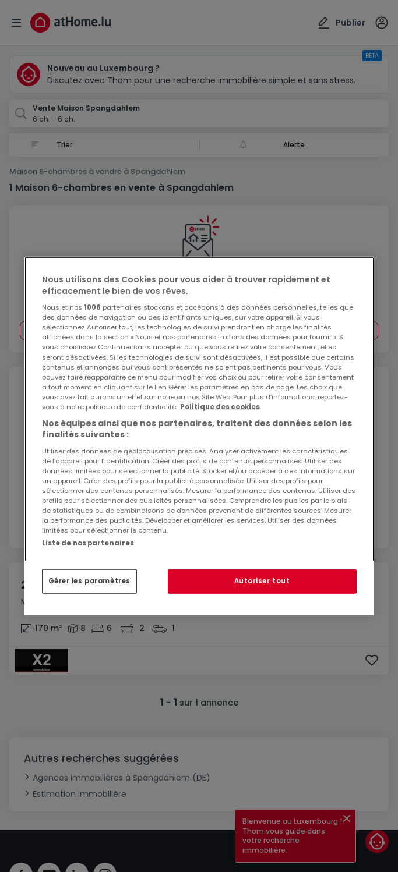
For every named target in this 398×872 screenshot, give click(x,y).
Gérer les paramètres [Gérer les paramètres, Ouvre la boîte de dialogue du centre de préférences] (89, 581)
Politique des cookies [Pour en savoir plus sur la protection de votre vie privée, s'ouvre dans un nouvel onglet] (220, 407)
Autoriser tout (262, 581)
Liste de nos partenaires (88, 543)
